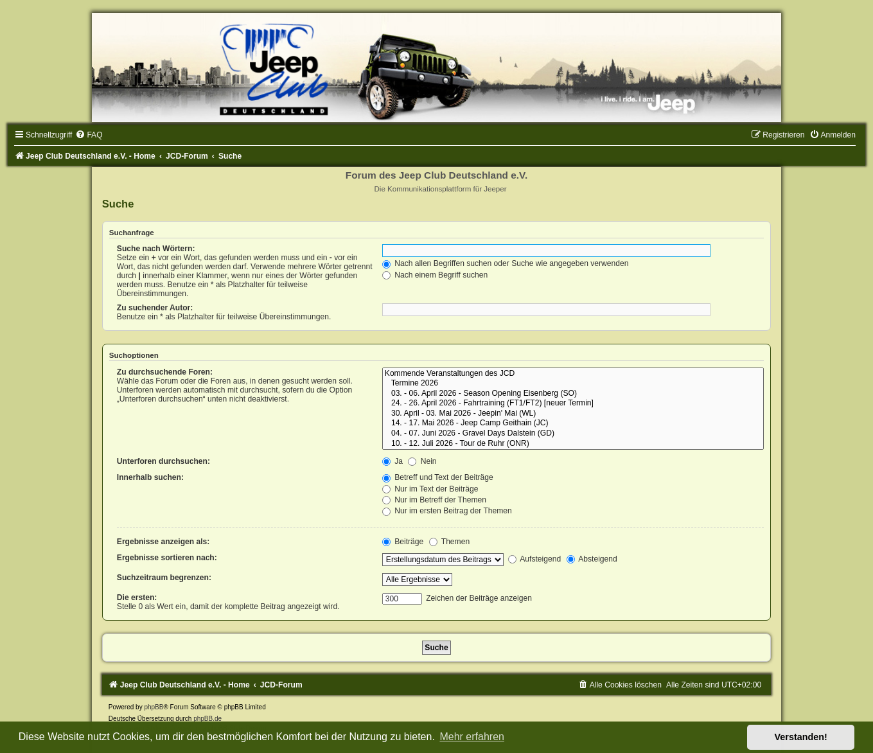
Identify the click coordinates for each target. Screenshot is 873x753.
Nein (422, 461)
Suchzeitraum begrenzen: (164, 577)
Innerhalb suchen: (150, 477)
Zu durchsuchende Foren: (165, 372)
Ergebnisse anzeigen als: (163, 541)
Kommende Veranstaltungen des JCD (573, 374)
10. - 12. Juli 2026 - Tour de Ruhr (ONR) (573, 444)
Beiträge (402, 541)
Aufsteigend (534, 558)
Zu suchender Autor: (155, 307)
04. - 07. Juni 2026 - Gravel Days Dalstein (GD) (573, 434)
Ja (392, 461)
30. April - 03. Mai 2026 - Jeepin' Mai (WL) (573, 414)
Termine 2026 (573, 383)
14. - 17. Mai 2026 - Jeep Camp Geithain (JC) (573, 423)
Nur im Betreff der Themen (434, 499)
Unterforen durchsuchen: (163, 461)
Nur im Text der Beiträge (430, 488)
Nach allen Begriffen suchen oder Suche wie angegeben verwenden (505, 263)
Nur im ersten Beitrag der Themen (447, 510)
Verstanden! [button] (801, 737)
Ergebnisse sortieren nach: (167, 557)
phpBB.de (207, 718)
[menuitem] (88, 134)
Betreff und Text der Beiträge (437, 477)
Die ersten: (137, 597)
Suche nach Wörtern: (156, 248)
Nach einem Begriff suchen (435, 274)
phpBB (153, 707)
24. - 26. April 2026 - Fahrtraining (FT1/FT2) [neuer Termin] (573, 403)
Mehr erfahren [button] (471, 736)
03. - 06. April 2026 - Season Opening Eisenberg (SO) (573, 394)
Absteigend (592, 558)
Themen (449, 541)
